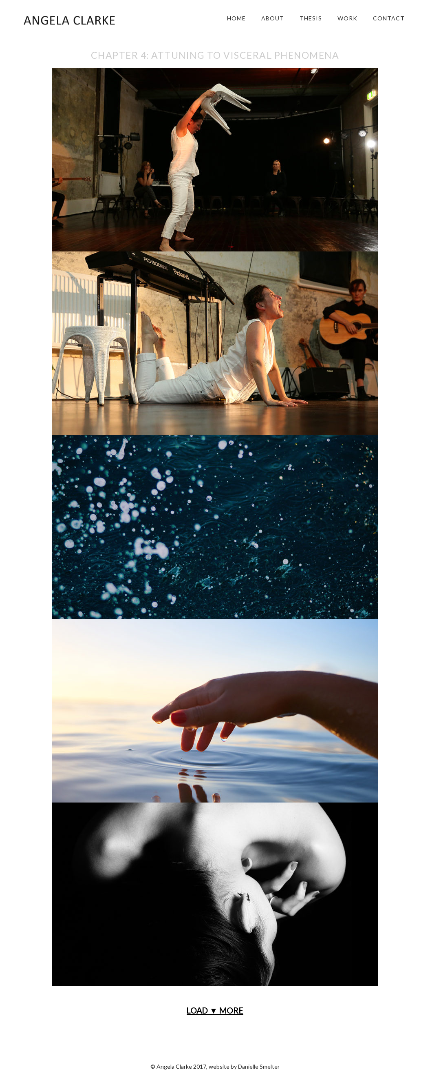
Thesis (311, 18)
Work (347, 18)
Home (236, 18)
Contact (389, 18)
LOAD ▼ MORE (215, 1010)
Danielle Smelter (259, 1066)
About (272, 18)
